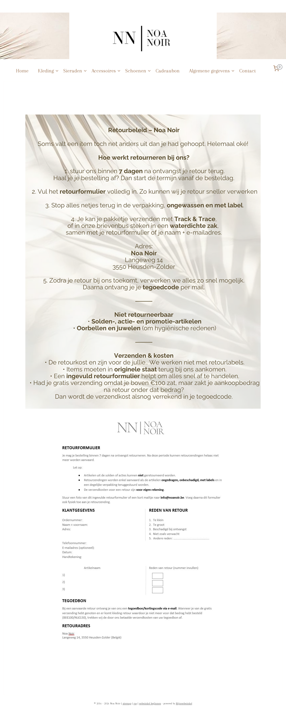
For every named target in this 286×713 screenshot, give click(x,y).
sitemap (127, 703)
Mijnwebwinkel (184, 703)
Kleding (48, 71)
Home (22, 71)
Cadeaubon (168, 71)
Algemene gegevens (212, 71)
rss (135, 703)
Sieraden (75, 71)
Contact (247, 71)
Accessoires (106, 71)
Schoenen (138, 71)
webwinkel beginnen (150, 703)
